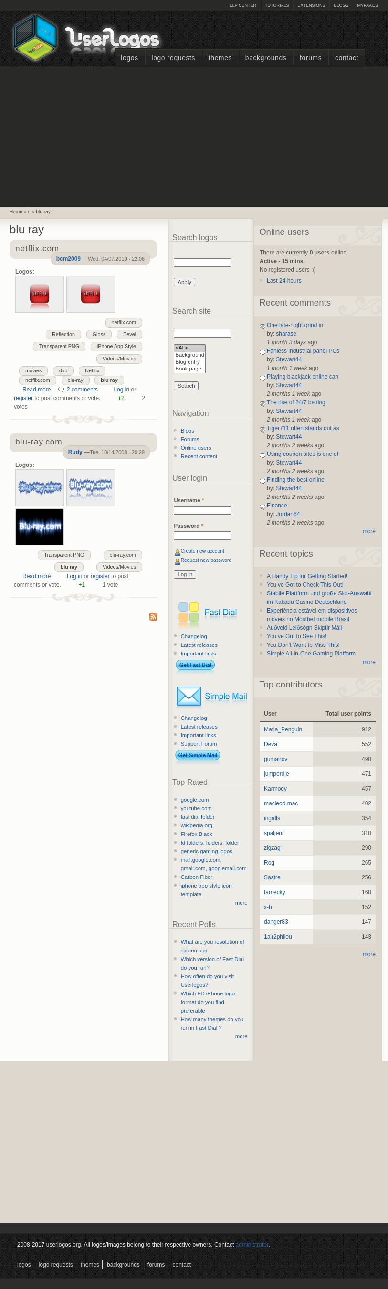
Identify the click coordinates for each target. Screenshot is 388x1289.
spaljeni (273, 833)
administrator (252, 1244)
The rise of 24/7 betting (296, 402)
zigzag (272, 848)
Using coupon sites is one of (302, 454)
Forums (311, 58)
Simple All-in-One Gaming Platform (311, 653)
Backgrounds (266, 58)
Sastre (272, 877)
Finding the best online (296, 479)
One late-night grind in (295, 325)
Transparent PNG (59, 346)
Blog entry (189, 362)
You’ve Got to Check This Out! (305, 584)
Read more (36, 389)
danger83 (276, 922)
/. (29, 211)
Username (189, 500)
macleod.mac (281, 803)
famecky (274, 892)
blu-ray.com (123, 555)
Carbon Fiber (196, 877)
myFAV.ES (367, 5)
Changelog (194, 636)
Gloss (99, 334)
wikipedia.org (196, 825)
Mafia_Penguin (283, 729)
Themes (220, 58)
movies (33, 370)
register (23, 398)
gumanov (275, 759)
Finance (277, 505)
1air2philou (278, 936)
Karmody (275, 788)
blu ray (43, 211)
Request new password (206, 560)
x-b (268, 907)
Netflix (92, 370)
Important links (198, 653)
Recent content (199, 456)
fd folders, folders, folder (210, 842)
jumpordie (276, 774)
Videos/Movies (119, 358)
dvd (63, 370)
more (241, 903)
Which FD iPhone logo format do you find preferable (208, 1002)
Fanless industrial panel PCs (303, 351)
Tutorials (277, 5)
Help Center (241, 5)
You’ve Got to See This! (296, 636)
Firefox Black (196, 834)
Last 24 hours (284, 280)
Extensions (311, 5)
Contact (346, 58)
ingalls (272, 818)
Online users (196, 448)
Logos (129, 58)
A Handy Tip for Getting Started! (307, 576)
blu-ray (76, 380)
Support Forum (199, 744)
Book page (189, 369)
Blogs (341, 5)
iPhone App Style (116, 346)
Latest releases (199, 645)
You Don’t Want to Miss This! (303, 645)
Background (189, 355)
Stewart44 (289, 359)
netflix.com (124, 322)
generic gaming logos (206, 851)
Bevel (129, 334)
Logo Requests (173, 58)
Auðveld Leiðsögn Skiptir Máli (304, 627)
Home (16, 211)
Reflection (63, 334)
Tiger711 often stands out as (303, 428)
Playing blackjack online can (302, 376)
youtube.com (196, 808)
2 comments (82, 389)
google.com (195, 800)
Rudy (75, 452)
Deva (270, 744)
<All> (189, 348)
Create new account (202, 551)
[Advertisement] (194, 135)
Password (188, 525)
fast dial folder (198, 817)
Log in (121, 389)
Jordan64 (288, 514)
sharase (286, 333)
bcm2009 (68, 258)
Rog (269, 862)
